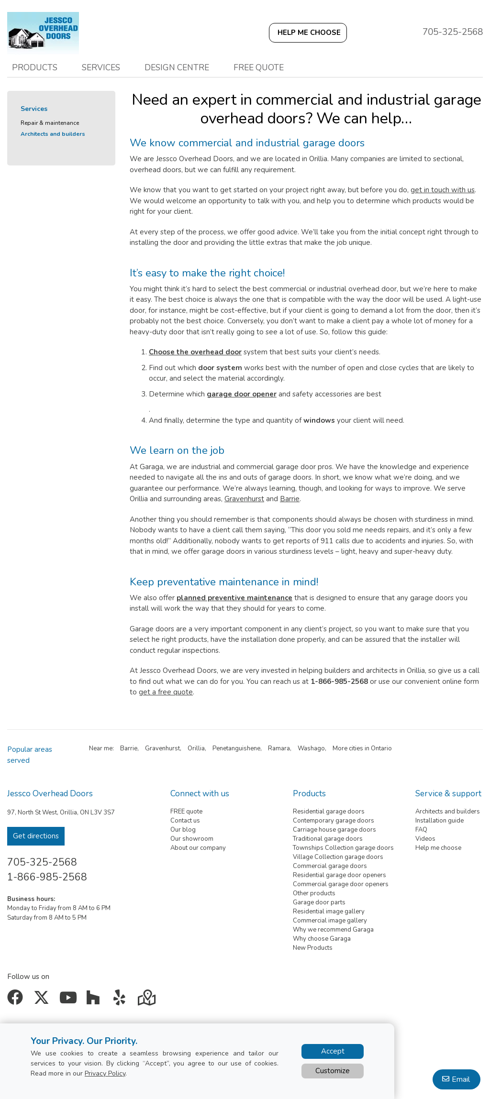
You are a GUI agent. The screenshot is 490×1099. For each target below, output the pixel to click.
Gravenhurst (244, 499)
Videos (425, 839)
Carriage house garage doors (334, 829)
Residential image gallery (329, 911)
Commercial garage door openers (341, 884)
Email (461, 1079)
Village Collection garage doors (338, 857)
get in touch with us (443, 190)
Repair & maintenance (50, 123)
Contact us (185, 820)
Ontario (381, 748)
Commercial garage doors (330, 866)
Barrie (290, 499)
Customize (332, 1071)
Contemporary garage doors (333, 820)
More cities (348, 748)
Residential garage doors (329, 811)
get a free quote (166, 692)
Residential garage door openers (339, 875)
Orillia (196, 748)
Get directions (36, 836)
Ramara (279, 748)
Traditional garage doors (328, 839)
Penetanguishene (236, 748)
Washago (311, 748)
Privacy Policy (105, 1073)
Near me (100, 748)
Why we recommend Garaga (333, 929)
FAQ (421, 829)
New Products (313, 948)
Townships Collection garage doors (343, 848)
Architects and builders (53, 134)
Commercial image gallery (330, 920)
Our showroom (191, 839)
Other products (314, 893)
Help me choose (438, 848)
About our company (198, 848)
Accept (333, 1051)
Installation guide (439, 820)
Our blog (183, 829)
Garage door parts (319, 902)
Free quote (259, 67)
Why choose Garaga (322, 938)
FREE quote (186, 811)
